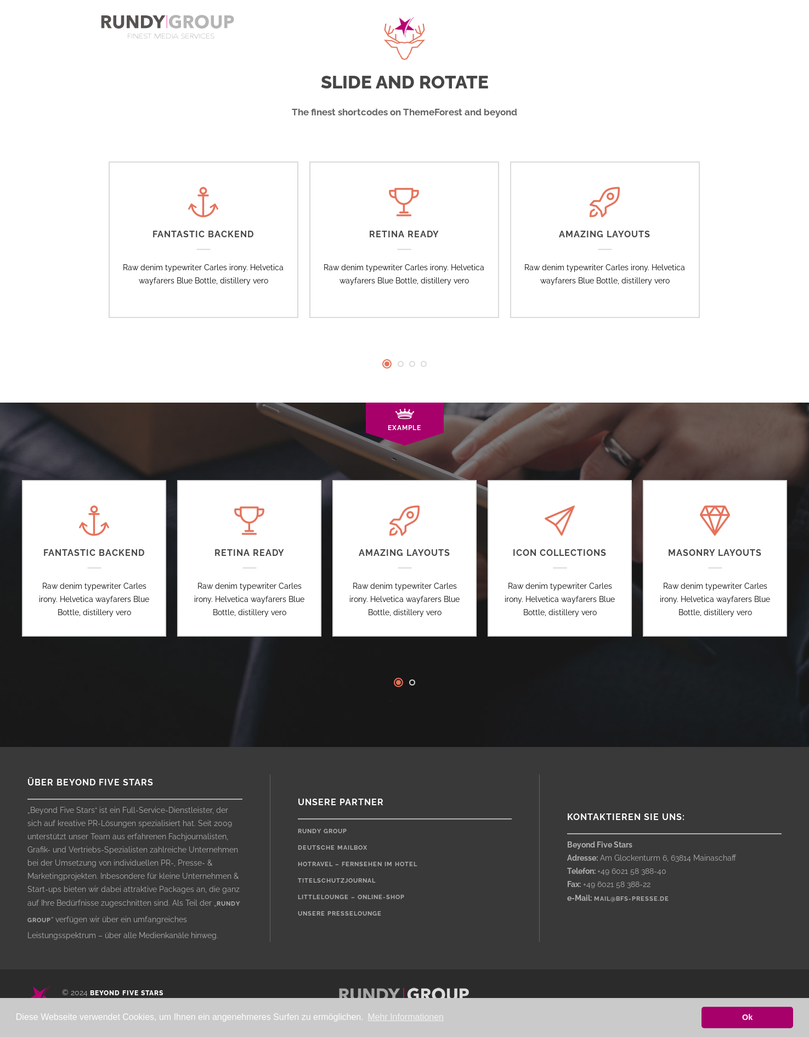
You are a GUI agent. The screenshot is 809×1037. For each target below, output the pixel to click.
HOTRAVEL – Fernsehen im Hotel (357, 864)
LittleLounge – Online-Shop (351, 897)
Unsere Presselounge (340, 913)
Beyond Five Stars (126, 993)
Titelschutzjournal (337, 880)
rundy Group (322, 831)
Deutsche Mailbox (332, 847)
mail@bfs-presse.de (631, 898)
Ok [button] (747, 1017)
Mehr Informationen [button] (405, 1017)
